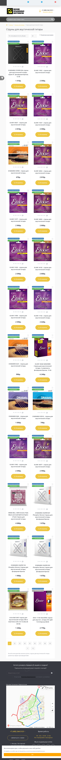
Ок (32, 755)
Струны (11, 25)
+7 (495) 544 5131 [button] (17, 731)
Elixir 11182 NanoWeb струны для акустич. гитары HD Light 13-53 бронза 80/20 (43, 620)
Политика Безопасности (28, 677)
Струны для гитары (19, 25)
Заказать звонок (48, 12)
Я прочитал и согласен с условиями (32, 677)
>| (33, 648)
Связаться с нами (17, 738)
